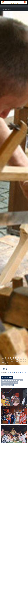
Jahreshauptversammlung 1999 (9, 382)
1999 (25, 372)
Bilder (14, 372)
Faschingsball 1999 (7, 377)
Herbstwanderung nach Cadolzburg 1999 (12, 380)
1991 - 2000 (20, 372)
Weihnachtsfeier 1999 (7, 385)
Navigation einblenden (7, 9)
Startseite (10, 372)
